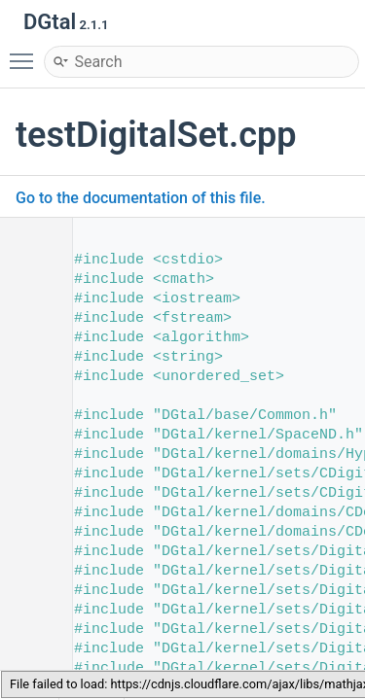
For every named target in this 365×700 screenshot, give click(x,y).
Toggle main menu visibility (26, 52)
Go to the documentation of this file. (141, 198)
